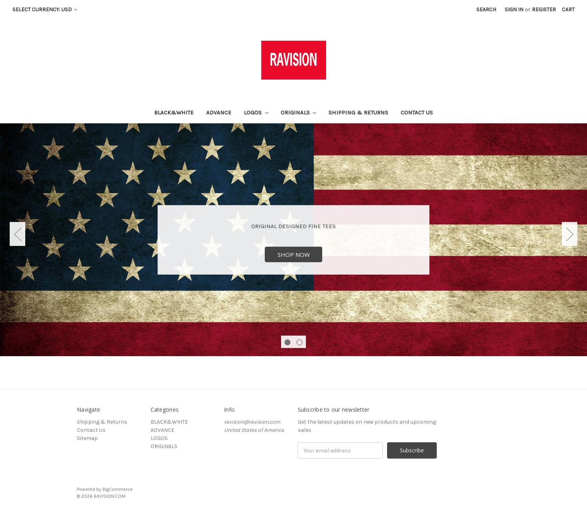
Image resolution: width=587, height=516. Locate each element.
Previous (17, 234)
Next (569, 234)
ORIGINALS (298, 112)
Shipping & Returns (358, 112)
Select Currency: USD (44, 9)
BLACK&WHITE (174, 112)
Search (486, 9)
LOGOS (256, 112)
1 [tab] (287, 342)
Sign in (514, 9)
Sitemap (87, 438)
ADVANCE (218, 112)
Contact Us (417, 112)
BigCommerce (117, 489)
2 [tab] (299, 342)
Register (544, 9)
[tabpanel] (293, 239)
